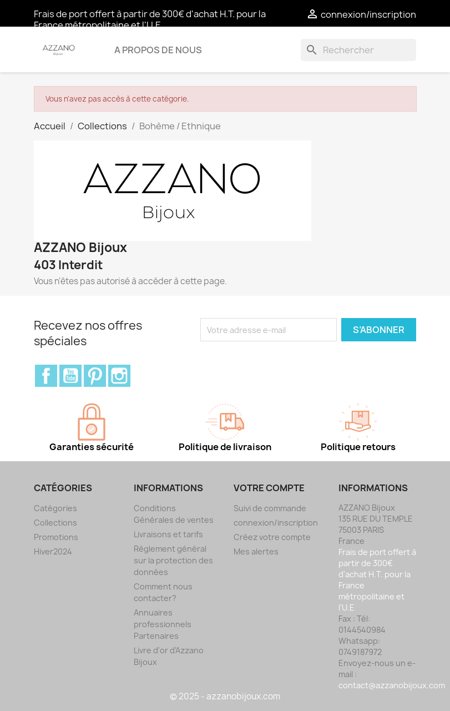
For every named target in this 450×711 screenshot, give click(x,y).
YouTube (70, 376)
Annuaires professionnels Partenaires (162, 624)
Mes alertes (256, 551)
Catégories (55, 508)
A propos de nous (158, 50)
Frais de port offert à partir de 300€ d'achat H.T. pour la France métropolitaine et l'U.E (150, 19)
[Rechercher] (358, 50)
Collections (55, 522)
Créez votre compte (272, 537)
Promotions (56, 537)
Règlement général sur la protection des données (173, 560)
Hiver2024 (53, 551)
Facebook (46, 376)
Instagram (119, 376)
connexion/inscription (276, 522)
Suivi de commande (270, 508)
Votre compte (269, 488)
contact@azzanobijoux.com (391, 685)
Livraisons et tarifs (168, 534)
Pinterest (95, 376)
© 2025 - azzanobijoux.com (225, 696)
